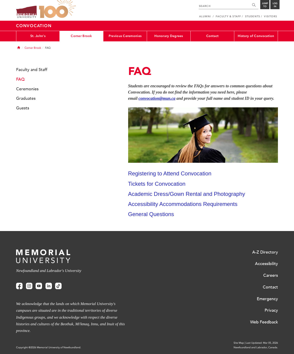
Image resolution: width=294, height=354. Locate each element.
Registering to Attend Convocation (170, 173)
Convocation (33, 25)
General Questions (151, 214)
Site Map (239, 342)
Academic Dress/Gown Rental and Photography (186, 194)
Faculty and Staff (31, 69)
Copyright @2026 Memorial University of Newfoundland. (48, 347)
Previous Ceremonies (125, 36)
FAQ (20, 79)
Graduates (26, 98)
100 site (57, 9)
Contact (212, 36)
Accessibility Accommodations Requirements (182, 204)
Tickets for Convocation (157, 184)
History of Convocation (256, 36)
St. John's (37, 36)
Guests (22, 108)
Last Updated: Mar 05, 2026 (262, 342)
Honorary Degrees (168, 36)
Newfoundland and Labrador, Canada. (256, 347)
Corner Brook (81, 36)
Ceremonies (27, 88)
